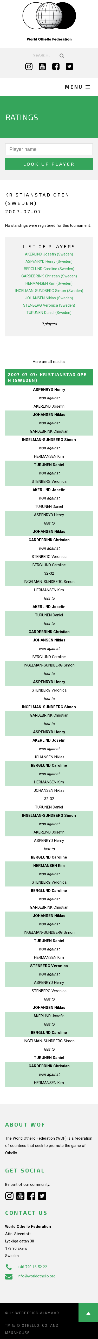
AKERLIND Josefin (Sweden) (49, 254)
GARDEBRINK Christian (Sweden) (49, 276)
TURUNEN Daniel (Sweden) (49, 312)
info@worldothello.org (30, 1276)
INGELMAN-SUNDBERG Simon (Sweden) (49, 290)
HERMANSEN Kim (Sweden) (49, 283)
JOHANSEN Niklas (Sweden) (49, 298)
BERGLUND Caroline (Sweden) (49, 268)
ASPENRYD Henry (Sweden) (49, 261)
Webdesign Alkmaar (37, 1313)
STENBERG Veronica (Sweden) (49, 305)
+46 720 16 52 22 (26, 1267)
